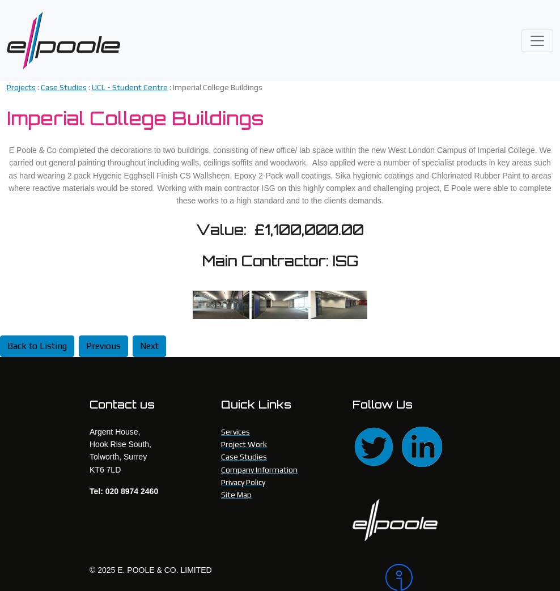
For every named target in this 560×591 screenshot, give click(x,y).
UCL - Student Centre (130, 87)
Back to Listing (37, 346)
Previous (103, 346)
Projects (21, 87)
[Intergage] (427, 577)
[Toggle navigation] (537, 40)
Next (149, 346)
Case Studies (64, 87)
